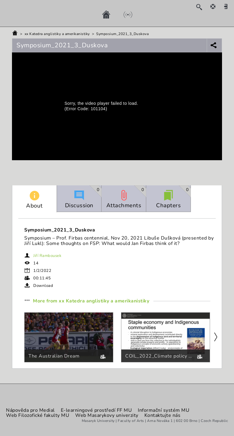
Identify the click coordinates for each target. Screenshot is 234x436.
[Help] (216, 6)
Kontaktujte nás (162, 415)
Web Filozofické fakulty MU (37, 415)
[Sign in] (228, 6)
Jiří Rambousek (47, 255)
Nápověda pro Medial (30, 410)
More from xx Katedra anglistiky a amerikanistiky (91, 301)
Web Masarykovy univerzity (106, 415)
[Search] (202, 7)
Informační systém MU (163, 410)
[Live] (122, 14)
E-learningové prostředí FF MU (96, 410)
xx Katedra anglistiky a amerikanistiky (57, 33)
